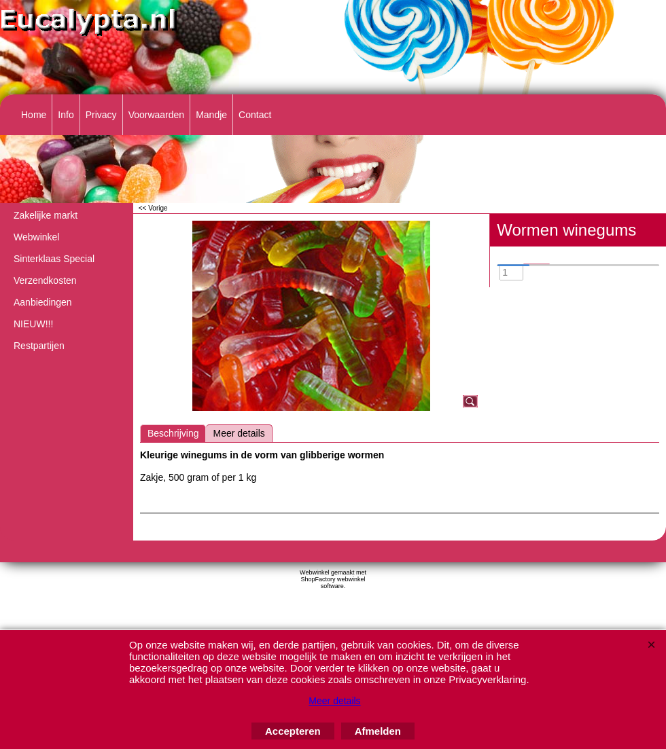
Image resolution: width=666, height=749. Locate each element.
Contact (255, 114)
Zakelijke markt (45, 215)
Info (65, 114)
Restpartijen (39, 345)
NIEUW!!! (33, 323)
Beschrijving (172, 433)
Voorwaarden (156, 114)
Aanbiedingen (43, 302)
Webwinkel (36, 237)
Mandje (211, 114)
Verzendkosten (45, 280)
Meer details (238, 433)
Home (33, 114)
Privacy (101, 114)
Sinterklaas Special (54, 258)
